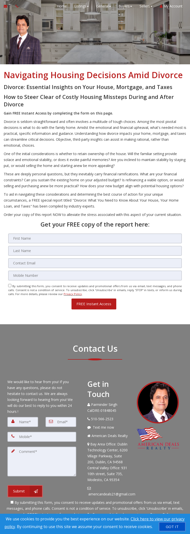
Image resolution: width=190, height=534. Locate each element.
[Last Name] (95, 251)
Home (62, 6)
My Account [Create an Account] (171, 6)
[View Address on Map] (108, 462)
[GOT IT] (172, 527)
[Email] (95, 263)
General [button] (103, 6)
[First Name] (95, 238)
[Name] (22, 422)
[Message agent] (108, 427)
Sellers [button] (146, 6)
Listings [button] (81, 6)
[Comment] (41, 461)
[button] (93, 303)
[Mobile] (95, 275)
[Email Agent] (8, 6)
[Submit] (25, 491)
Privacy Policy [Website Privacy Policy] (73, 294)
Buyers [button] (125, 6)
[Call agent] (15, 6)
